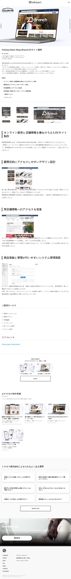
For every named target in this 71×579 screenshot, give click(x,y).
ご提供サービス (8, 94)
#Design (10, 58)
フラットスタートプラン (22, 560)
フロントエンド (19, 56)
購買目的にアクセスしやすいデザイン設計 (16, 84)
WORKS (5, 558)
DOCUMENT (6, 571)
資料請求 (17, 538)
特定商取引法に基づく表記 (23, 558)
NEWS (4, 566)
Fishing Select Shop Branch (11, 344)
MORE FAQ (35, 508)
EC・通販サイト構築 (8, 56)
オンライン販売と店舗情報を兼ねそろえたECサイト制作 (20, 81)
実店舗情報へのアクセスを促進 (13, 88)
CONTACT (5, 568)
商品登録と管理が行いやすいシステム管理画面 (17, 91)
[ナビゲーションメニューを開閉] (68, 2)
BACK (35, 378)
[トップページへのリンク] (35, 2)
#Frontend (4, 58)
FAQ (4, 563)
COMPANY (5, 555)
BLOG (4, 560)
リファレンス (7, 97)
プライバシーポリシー (21, 555)
